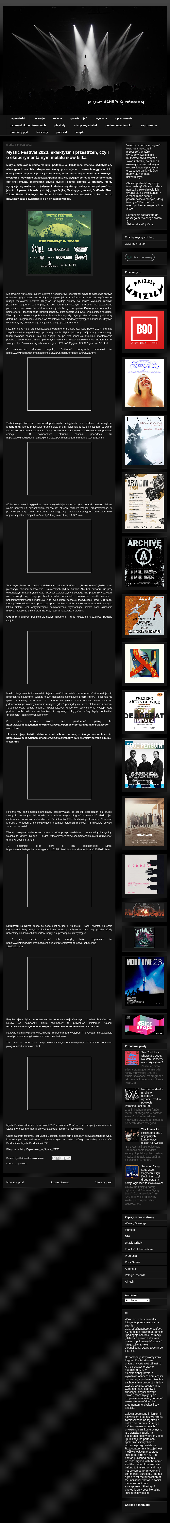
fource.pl (130, 1229)
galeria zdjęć (78, 118)
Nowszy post (15, 1182)
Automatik (131, 1268)
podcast (61, 132)
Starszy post (103, 1182)
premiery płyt (19, 132)
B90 (127, 1236)
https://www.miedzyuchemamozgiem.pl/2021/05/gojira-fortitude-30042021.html (51, 352)
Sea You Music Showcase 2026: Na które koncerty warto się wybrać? (152, 1057)
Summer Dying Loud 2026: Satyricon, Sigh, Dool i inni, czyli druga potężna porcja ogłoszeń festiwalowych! (144, 1175)
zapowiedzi (17, 118)
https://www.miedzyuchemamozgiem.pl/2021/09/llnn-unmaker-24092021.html (53, 1026)
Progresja (131, 1255)
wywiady (101, 118)
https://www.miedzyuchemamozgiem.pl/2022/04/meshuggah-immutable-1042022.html (55, 437)
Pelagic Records (135, 1275)
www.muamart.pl (135, 243)
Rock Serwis (132, 1262)
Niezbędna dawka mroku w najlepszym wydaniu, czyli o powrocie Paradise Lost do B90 (144, 1097)
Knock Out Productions (139, 1249)
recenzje (39, 118)
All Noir (129, 1281)
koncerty (42, 132)
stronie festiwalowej (72, 1128)
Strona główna (59, 1182)
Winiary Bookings (135, 1223)
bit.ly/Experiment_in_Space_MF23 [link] (40, 1149)
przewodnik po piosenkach (28, 125)
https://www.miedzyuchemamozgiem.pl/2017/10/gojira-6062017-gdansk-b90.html (62, 343)
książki (80, 132)
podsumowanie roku (119, 125)
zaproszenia (149, 125)
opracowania (123, 118)
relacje (57, 118)
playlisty (59, 125)
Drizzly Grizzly (134, 1242)
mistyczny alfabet (85, 125)
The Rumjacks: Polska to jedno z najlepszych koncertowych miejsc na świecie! (152, 1136)
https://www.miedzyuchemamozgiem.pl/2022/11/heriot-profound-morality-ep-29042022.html (58, 849)
